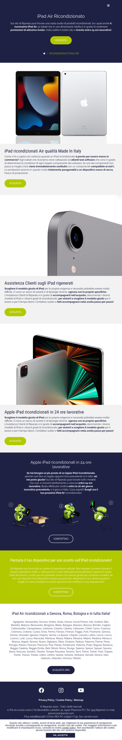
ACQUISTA (61, 40)
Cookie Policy (64, 700)
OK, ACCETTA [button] (60, 735)
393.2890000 (98, 710)
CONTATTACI (61, 538)
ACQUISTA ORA (61, 670)
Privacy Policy (47, 700)
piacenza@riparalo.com (61, 713)
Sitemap (78, 700)
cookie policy (69, 727)
